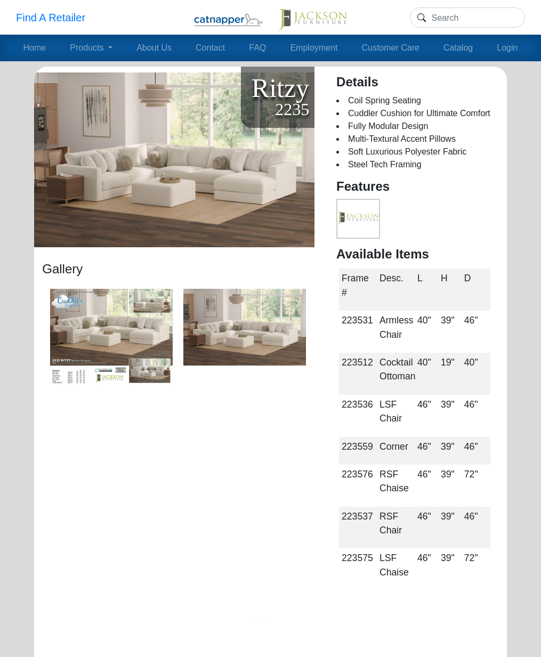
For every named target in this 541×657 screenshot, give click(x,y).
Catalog (458, 47)
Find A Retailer (50, 17)
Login (507, 47)
